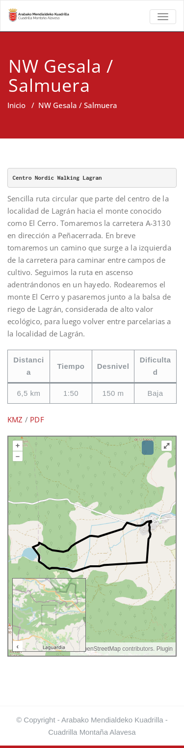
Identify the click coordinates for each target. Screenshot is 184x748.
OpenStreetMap (100, 648)
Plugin (164, 648)
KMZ (15, 419)
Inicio (16, 105)
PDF (37, 419)
